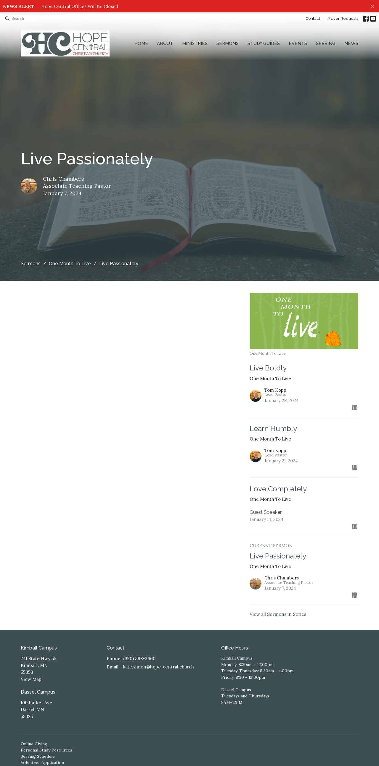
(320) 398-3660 (139, 658)
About (165, 43)
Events (298, 43)
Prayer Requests (342, 18)
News (351, 43)
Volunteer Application (42, 762)
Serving (325, 43)
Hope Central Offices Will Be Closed (79, 6)
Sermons (227, 43)
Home (141, 43)
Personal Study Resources (46, 750)
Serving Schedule (38, 756)
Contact (313, 18)
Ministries (195, 43)
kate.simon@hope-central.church (158, 667)
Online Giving (34, 743)
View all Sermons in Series (278, 614)
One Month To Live (70, 263)
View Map (31, 679)
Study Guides (264, 43)
